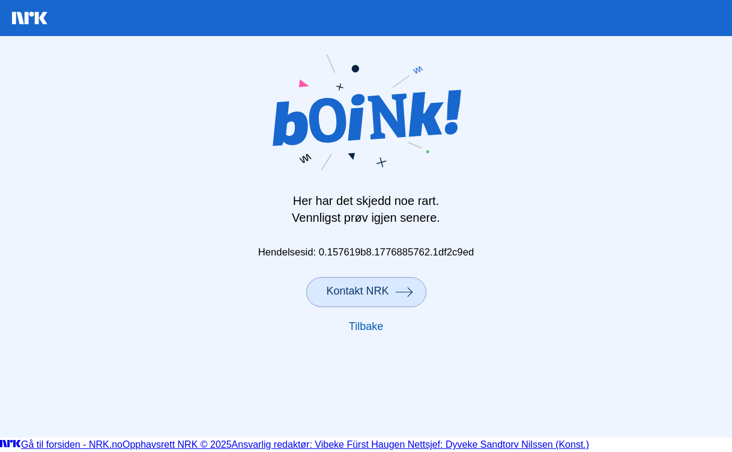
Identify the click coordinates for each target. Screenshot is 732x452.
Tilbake (366, 326)
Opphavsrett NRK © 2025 (177, 444)
